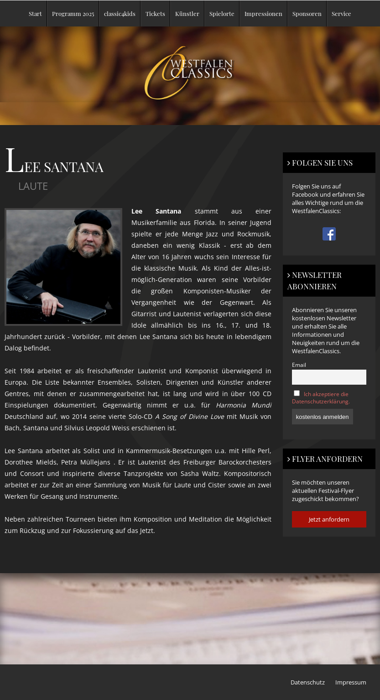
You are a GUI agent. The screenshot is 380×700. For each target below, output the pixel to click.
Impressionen (263, 13)
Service (341, 13)
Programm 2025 (73, 13)
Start (35, 13)
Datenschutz (308, 682)
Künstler (187, 13)
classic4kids (119, 13)
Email (299, 364)
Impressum (350, 682)
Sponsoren (307, 13)
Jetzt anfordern (329, 519)
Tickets (155, 13)
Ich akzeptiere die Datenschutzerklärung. (321, 397)
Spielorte (221, 13)
